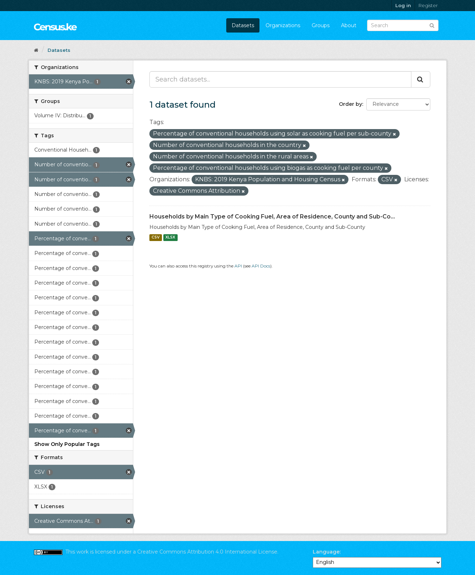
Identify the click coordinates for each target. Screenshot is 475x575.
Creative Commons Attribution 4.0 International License (207, 552)
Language (326, 552)
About (348, 25)
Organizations (283, 25)
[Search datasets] (403, 25)
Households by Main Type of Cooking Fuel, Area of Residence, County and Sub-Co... (272, 216)
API (238, 266)
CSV (156, 237)
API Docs (261, 266)
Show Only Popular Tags (67, 444)
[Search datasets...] (280, 79)
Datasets (243, 25)
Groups (321, 25)
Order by (350, 104)
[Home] (36, 50)
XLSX (170, 237)
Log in (403, 5)
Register (428, 5)
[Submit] (432, 25)
